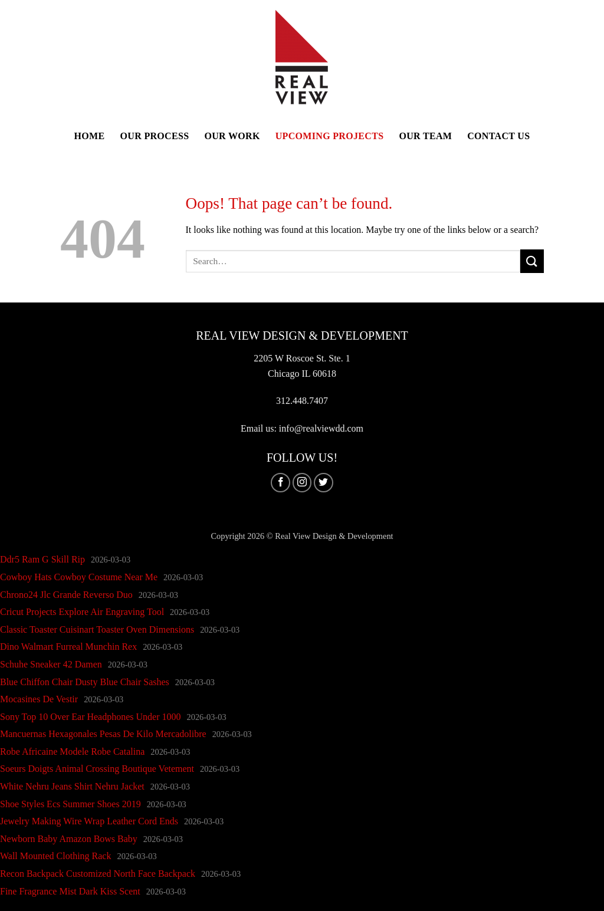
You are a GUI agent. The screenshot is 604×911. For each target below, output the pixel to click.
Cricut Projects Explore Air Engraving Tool (82, 612)
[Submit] (532, 260)
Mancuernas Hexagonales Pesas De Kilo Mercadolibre (103, 734)
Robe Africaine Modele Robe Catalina (72, 751)
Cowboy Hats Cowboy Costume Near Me (78, 577)
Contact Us (498, 136)
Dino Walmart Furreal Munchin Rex (68, 647)
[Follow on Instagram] (302, 482)
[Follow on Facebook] (280, 482)
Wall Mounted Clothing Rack (55, 856)
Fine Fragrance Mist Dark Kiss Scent (70, 891)
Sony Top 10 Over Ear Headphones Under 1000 (90, 717)
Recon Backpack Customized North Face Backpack (97, 874)
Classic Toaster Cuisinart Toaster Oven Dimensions (97, 629)
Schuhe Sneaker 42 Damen (51, 664)
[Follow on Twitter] (323, 482)
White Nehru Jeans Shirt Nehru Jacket (72, 786)
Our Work (232, 136)
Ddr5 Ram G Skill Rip (42, 559)
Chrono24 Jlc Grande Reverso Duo (66, 595)
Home (89, 136)
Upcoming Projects (329, 136)
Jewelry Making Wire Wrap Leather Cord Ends (89, 821)
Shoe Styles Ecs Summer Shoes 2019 (70, 804)
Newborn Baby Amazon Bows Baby (68, 839)
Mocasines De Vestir (39, 699)
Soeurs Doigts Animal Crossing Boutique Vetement (97, 769)
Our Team (425, 136)
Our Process (154, 136)
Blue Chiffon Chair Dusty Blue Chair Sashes (84, 682)
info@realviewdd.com (321, 428)
